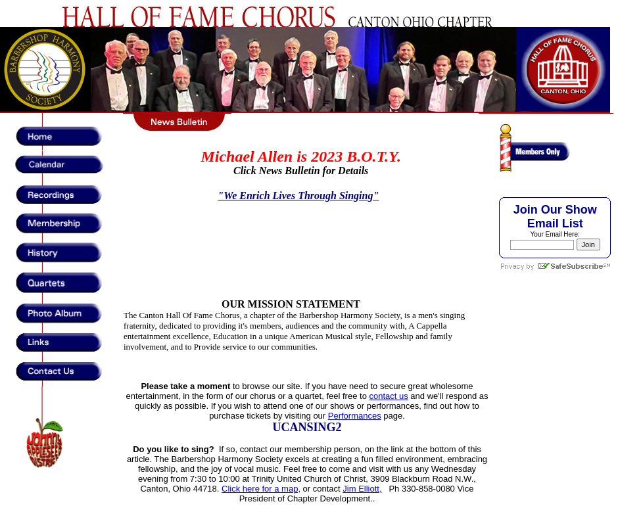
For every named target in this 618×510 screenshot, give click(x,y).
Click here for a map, (261, 489)
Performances (354, 416)
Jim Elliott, (362, 489)
